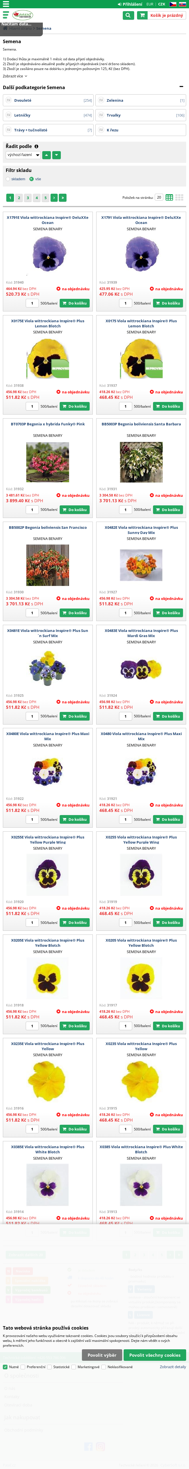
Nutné (14, 1366)
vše (38, 179)
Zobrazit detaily (173, 1366)
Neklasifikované (120, 1366)
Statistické (61, 1366)
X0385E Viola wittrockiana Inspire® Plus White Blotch (47, 1149)
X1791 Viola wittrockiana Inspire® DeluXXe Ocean (141, 220)
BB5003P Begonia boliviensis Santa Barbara (141, 424)
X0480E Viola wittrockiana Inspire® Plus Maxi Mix (47, 736)
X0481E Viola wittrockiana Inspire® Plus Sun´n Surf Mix (47, 633)
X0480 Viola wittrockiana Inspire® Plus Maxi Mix (141, 736)
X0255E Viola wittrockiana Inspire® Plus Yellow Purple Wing (47, 839)
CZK (161, 4)
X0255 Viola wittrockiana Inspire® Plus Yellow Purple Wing (141, 839)
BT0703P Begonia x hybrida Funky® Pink (48, 424)
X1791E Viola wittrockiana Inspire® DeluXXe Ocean (48, 220)
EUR (149, 4)
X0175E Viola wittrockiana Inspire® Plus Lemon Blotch (47, 323)
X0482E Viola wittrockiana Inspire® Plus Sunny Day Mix (141, 530)
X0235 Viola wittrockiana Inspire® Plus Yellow (141, 1046)
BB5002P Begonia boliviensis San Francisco (48, 527)
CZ (172, 4)
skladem (18, 179)
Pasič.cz (29, 15)
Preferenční (36, 1366)
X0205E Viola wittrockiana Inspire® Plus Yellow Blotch (47, 943)
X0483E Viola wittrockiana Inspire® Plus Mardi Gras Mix (141, 633)
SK (181, 4)
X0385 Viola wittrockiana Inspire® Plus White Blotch (141, 1149)
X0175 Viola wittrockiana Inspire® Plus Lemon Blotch (141, 323)
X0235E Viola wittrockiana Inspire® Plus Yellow (47, 1046)
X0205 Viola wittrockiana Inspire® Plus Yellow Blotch (141, 943)
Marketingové (89, 1366)
